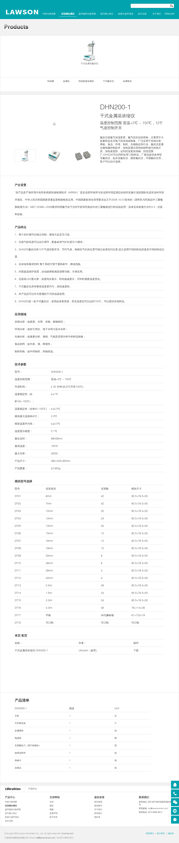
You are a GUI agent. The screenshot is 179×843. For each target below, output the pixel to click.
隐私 (52, 805)
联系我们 (98, 813)
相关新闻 (98, 802)
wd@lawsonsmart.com (158, 808)
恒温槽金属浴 (67, 14)
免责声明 (54, 813)
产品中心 (10, 797)
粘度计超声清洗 (125, 14)
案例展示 (98, 805)
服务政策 (99, 797)
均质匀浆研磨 (49, 14)
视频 (52, 809)
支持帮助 (55, 797)
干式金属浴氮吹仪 (89, 52)
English (169, 14)
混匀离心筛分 (106, 14)
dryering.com (68, 833)
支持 (52, 802)
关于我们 (156, 14)
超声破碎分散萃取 (87, 14)
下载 (136, 650)
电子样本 (54, 817)
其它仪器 (142, 14)
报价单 (97, 817)
